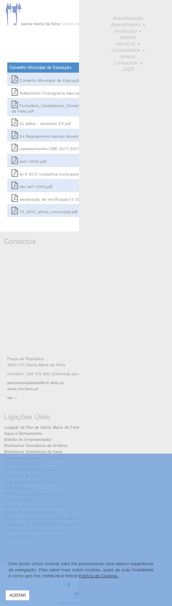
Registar (157, 30)
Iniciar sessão (129, 30)
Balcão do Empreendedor (28, 439)
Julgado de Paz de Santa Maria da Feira (41, 427)
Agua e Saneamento (23, 433)
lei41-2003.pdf (29, 161)
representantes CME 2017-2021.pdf (49, 148)
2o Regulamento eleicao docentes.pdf (51, 136)
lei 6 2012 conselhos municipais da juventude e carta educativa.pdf (78, 174)
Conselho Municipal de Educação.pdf (50, 80)
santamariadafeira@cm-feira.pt (35, 382)
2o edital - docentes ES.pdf (41, 123)
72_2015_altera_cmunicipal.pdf (44, 211)
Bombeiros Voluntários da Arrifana (35, 445)
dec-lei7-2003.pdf (32, 186)
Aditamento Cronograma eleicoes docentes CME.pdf (64, 93)
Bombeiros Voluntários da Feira (33, 451)
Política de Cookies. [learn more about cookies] (99, 575)
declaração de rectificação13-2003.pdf (52, 199)
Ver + (12, 397)
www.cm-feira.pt (22, 388)
